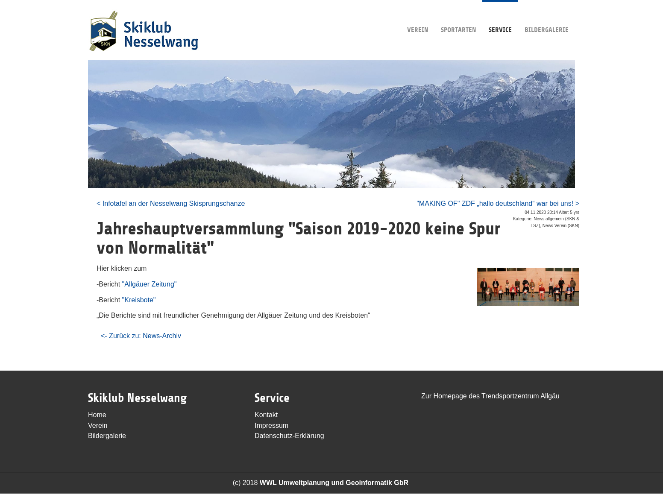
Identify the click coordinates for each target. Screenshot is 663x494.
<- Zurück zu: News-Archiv (141, 335)
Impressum (271, 425)
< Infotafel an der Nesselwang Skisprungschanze (171, 203)
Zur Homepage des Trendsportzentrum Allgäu (490, 396)
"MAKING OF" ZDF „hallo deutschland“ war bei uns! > (498, 203)
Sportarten (458, 17)
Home (97, 414)
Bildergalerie (546, 17)
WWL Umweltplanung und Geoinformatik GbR (334, 482)
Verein (417, 17)
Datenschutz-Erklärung (289, 435)
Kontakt (266, 414)
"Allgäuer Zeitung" (149, 284)
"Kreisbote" (139, 300)
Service (500, 17)
